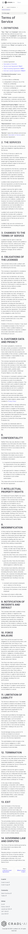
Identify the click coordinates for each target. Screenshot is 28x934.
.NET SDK (4, 911)
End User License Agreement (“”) (15, 70)
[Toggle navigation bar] (3, 2)
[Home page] (2, 7)
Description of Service (14, 135)
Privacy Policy (12, 401)
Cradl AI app (5, 885)
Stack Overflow (6, 893)
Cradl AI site (5, 882)
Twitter (3, 895)
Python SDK (5, 906)
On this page (5, 13)
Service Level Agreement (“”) (13, 66)
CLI (2, 904)
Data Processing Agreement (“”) (14, 68)
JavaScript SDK (6, 909)
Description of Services (10, 64)
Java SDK (4, 914)
